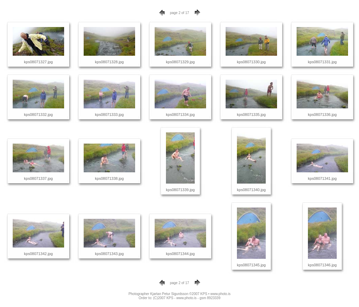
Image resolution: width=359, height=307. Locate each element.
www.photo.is (220, 294)
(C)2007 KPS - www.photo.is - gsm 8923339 (186, 298)
